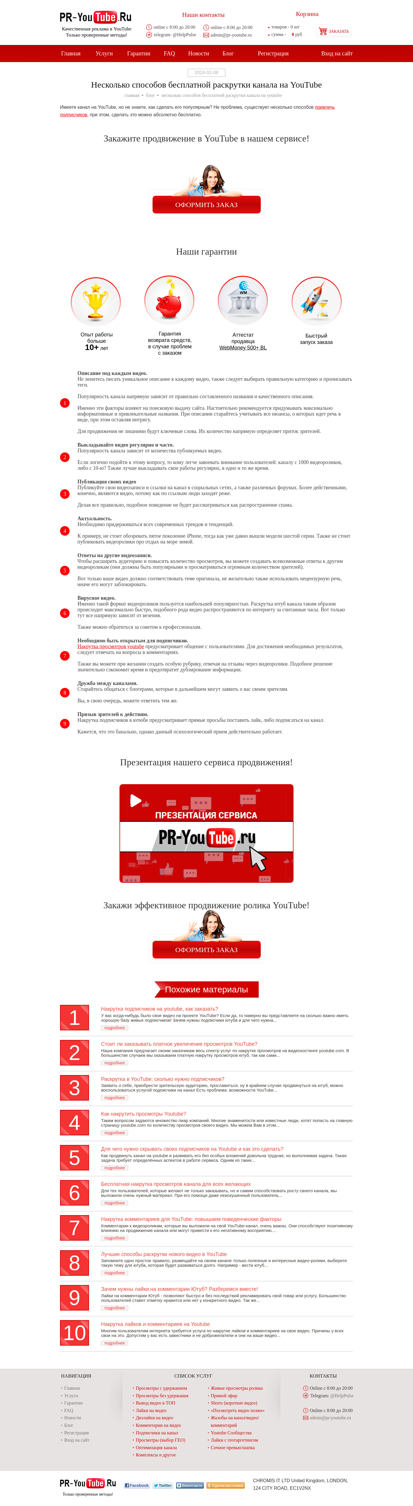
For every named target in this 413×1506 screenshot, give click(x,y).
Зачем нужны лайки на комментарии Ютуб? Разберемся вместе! (179, 1289)
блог (150, 95)
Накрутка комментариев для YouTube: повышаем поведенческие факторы (191, 1219)
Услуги (104, 53)
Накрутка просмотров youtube (110, 646)
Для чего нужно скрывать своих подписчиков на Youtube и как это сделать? (192, 1149)
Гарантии (139, 53)
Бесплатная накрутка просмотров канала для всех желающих (176, 1184)
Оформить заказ (206, 205)
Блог (228, 53)
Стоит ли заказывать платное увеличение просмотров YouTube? (179, 1044)
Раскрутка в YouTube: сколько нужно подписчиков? (162, 1079)
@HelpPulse (184, 34)
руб (286, 34)
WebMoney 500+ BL (243, 348)
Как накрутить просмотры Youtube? (143, 1114)
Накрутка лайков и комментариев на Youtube (155, 1324)
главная (131, 95)
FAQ (169, 53)
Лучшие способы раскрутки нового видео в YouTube (164, 1254)
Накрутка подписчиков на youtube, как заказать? (159, 1009)
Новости (198, 53)
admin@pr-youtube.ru (231, 34)
